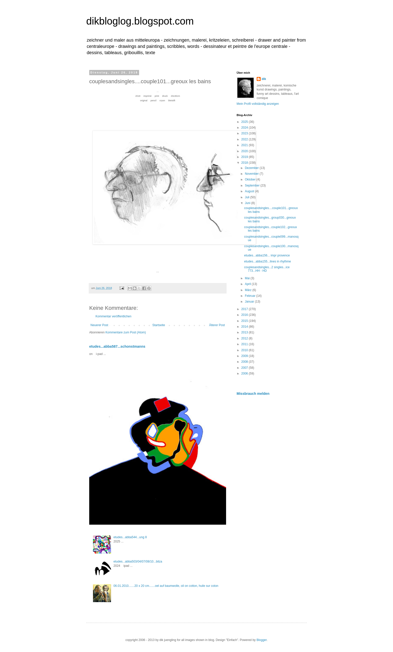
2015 (245, 321)
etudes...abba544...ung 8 (130, 537)
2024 (245, 127)
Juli (247, 197)
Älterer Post (217, 325)
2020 (245, 151)
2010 (245, 350)
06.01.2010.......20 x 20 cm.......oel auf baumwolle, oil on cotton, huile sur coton (166, 586)
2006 (245, 373)
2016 (245, 315)
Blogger (261, 640)
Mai (248, 278)
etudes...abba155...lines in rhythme (267, 261)
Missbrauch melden (253, 394)
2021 (245, 145)
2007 (245, 367)
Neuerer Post (99, 325)
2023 (245, 133)
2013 (245, 332)
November (252, 173)
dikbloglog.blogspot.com (140, 21)
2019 (245, 157)
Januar (250, 301)
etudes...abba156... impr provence (267, 255)
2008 (245, 361)
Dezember (252, 168)
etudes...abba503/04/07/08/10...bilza (138, 561)
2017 (245, 309)
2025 (245, 122)
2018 (245, 162)
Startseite (158, 325)
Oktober (250, 179)
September (252, 185)
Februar (250, 296)
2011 (245, 344)
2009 (245, 356)
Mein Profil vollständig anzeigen (258, 104)
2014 (245, 326)
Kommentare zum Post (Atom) (126, 332)
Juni (248, 203)
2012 (245, 338)
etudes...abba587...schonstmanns (117, 346)
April (248, 284)
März (248, 290)
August (250, 191)
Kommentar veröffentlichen (113, 316)
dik (264, 79)
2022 (245, 139)
